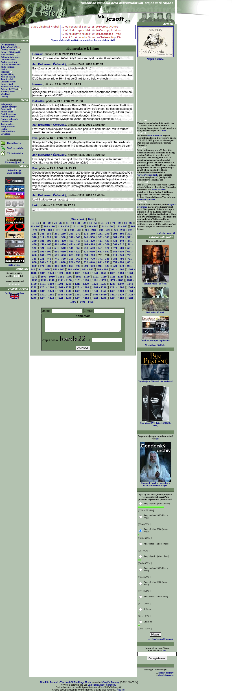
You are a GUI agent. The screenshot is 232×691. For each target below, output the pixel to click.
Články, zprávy (8, 49)
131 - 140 (92, 226)
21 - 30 (58, 222)
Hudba (4, 69)
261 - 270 (74, 233)
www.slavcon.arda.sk (147, 175)
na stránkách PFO (146, 199)
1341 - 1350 (99, 291)
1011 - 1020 (47, 273)
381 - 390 (45, 240)
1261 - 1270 (64, 287)
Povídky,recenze (8, 114)
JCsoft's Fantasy (110, 682)
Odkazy (4, 96)
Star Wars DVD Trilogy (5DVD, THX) (155, 423)
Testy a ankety (7, 124)
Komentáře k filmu (10, 86)
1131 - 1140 (47, 280)
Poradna (5, 72)
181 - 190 (61, 230)
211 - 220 (104, 230)
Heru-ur (37, 54)
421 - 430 (103, 240)
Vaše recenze (7, 54)
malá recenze (158, 189)
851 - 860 (118, 262)
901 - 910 (89, 265)
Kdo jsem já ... (8, 104)
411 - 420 (89, 240)
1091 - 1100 (83, 276)
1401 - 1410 (99, 294)
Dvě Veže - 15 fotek (155, 311)
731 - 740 (45, 258)
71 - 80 (116, 222)
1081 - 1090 (65, 276)
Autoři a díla (7, 111)
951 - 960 (58, 269)
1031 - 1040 (82, 273)
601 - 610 (60, 251)
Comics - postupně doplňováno (155, 339)
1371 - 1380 (47, 294)
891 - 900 (74, 265)
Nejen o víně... (155, 57)
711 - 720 (118, 255)
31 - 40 (70, 222)
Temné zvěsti (7, 79)
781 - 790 (118, 258)
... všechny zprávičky (167, 233)
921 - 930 (118, 265)
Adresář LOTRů (9, 89)
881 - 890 (60, 265)
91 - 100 (35, 226)
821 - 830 (74, 262)
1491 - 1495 (86, 301)
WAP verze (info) (15, 148)
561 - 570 (103, 248)
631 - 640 (103, 251)
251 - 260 (60, 233)
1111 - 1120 (116, 276)
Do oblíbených (14, 143)
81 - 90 (128, 222)
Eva (34, 138)
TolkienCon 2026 (10, 47)
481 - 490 (89, 244)
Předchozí (77, 219)
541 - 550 (74, 248)
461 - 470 (60, 244)
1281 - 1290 (99, 287)
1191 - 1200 (47, 283)
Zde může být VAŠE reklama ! (14, 171)
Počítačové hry (8, 131)
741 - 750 (60, 258)
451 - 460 (45, 244)
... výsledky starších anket (160, 639)
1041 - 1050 (99, 273)
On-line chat (7, 121)
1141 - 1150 (65, 280)
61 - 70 (105, 222)
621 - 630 (89, 251)
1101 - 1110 (100, 276)
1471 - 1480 (117, 298)
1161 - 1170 (99, 280)
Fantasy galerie (8, 116)
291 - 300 (118, 233)
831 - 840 (89, 262)
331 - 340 (74, 237)
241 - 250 (45, 233)
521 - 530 (45, 248)
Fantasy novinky (9, 106)
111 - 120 (63, 226)
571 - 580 (118, 248)
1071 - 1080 (48, 276)
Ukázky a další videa (10, 64)
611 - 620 (74, 251)
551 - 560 (89, 248)
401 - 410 (74, 240)
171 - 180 (46, 230)
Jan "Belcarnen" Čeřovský (102, 685)
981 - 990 (102, 269)
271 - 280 (89, 233)
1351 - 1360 (117, 291)
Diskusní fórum (8, 81)
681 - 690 (74, 255)
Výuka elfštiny (8, 74)
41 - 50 (81, 222)
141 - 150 (107, 226)
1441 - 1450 (64, 298)
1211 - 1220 (82, 283)
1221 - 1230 (99, 283)
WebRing (5, 94)
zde (157, 438)
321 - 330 (60, 237)
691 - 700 (89, 255)
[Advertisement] (83, 369)
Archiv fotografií (9, 62)
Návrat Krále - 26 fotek (155, 282)
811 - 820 (60, 262)
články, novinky (165, 673)
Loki (35, 205)
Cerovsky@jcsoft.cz (14, 162)
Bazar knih (6, 109)
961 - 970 (73, 269)
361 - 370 (118, 237)
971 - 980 (87, 269)
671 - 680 (60, 255)
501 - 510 (118, 244)
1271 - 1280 (82, 287)
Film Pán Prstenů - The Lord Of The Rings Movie (65, 682)
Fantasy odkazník (9, 119)
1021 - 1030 (64, 273)
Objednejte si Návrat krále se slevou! (155, 380)
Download (5, 134)
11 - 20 (46, 222)
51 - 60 (93, 222)
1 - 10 (35, 222)
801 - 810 (45, 262)
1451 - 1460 (82, 298)
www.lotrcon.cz (154, 135)
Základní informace (10, 57)
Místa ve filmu (8, 67)
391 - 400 (60, 240)
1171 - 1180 (116, 280)
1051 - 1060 (117, 273)
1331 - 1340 (82, 291)
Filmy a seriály (8, 126)
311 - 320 (45, 237)
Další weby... (14, 265)
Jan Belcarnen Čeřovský (49, 64)
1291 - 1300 (117, 287)
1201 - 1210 (64, 283)
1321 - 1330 (64, 291)
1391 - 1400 (82, 294)
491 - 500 (103, 244)
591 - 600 (45, 251)
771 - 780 (103, 258)
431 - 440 (118, 240)
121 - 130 (77, 226)
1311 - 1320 (47, 291)
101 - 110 (49, 226)
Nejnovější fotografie (11, 52)
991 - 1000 (117, 269)
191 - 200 (75, 230)
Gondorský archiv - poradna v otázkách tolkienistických (155, 483)
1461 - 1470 (99, 298)
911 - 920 (103, 265)
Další (91, 219)
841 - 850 (103, 262)
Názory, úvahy (8, 84)
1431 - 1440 (47, 298)
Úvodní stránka (8, 44)
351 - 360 (103, 237)
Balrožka (38, 101)
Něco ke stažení (8, 76)
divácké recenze (165, 675)
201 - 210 (90, 230)
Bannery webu (8, 91)
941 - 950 (44, 269)
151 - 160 (121, 226)
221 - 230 (119, 230)
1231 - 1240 (117, 283)
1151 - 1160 (82, 280)
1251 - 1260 (47, 287)
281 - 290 (103, 233)
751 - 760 (74, 258)
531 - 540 (60, 248)
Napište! (121, 690)
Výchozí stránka (15, 153)
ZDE (164, 130)
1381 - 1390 (64, 294)
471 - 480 (74, 244)
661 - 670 (45, 255)
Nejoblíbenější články (155, 345)
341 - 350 (89, 237)
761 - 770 (89, 258)
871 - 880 (45, 265)
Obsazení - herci (8, 59)
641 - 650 (118, 251)
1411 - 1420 (117, 294)
